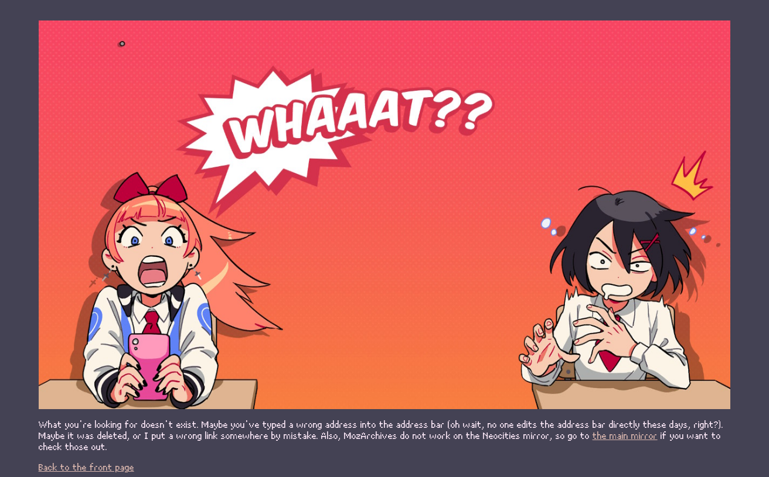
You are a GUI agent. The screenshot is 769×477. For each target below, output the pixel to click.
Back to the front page (86, 466)
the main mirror (625, 435)
